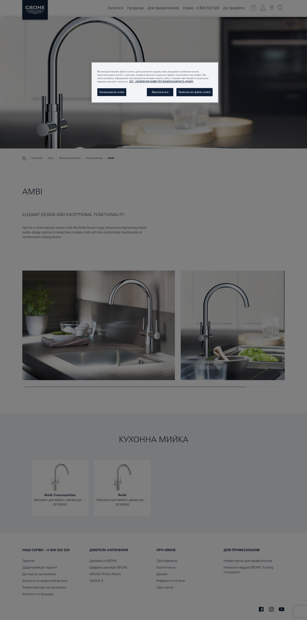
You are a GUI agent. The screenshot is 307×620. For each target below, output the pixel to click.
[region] (155, 82)
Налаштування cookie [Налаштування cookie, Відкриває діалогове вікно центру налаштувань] (111, 92)
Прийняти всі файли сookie (194, 92)
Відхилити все (160, 92)
